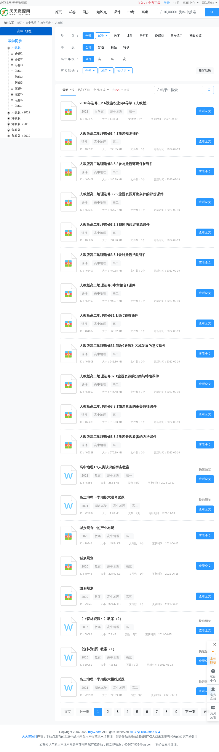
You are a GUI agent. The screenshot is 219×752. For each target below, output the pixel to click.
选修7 (19, 106)
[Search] (178, 90)
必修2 (19, 59)
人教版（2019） (22, 112)
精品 (114, 47)
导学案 (143, 35)
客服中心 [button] (189, 3)
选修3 (19, 82)
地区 (104, 70)
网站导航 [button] (208, 3)
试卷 (72, 12)
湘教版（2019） (22, 124)
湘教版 (16, 118)
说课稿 (159, 35)
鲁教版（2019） (22, 135)
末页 (206, 712)
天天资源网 (19, 3)
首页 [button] (67, 712)
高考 (144, 12)
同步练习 (177, 35)
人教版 (59, 22)
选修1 (19, 71)
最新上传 (69, 89)
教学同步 (45, 22)
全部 (88, 35)
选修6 (19, 100)
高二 (114, 59)
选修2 (19, 76)
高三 (126, 59)
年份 (88, 70)
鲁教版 (16, 130)
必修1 (19, 53)
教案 (117, 35)
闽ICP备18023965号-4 (145, 732)
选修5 (19, 94)
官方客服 (213, 693)
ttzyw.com (94, 732)
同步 (86, 12)
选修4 (19, 88)
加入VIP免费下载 (149, 3)
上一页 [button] (84, 712)
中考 (131, 12)
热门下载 (84, 90)
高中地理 (31, 22)
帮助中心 (213, 675)
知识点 (101, 12)
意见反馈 (213, 711)
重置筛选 (205, 70)
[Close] (214, 644)
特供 (126, 47)
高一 (101, 59)
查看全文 (205, 111)
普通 (101, 47)
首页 (58, 12)
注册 (176, 3)
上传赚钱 (213, 657)
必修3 (19, 65)
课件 (117, 12)
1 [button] (98, 712)
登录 (167, 3)
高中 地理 (25, 31)
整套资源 (195, 35)
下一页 (190, 712)
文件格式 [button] (99, 90)
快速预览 (205, 469)
